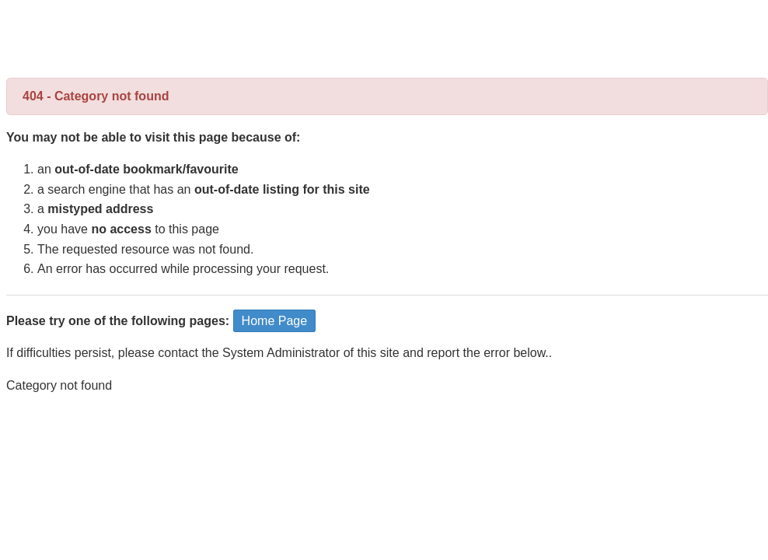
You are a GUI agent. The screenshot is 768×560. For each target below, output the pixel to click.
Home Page (275, 320)
